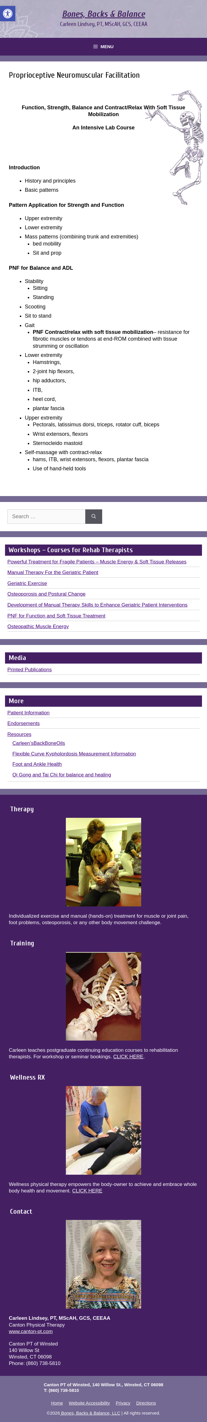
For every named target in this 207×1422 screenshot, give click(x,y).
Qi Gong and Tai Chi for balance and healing (61, 775)
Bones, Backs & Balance (103, 14)
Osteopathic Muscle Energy (38, 626)
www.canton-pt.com (31, 1331)
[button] (7, 13)
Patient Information (28, 713)
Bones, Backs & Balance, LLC (90, 1413)
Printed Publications (29, 669)
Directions (146, 1402)
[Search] (93, 516)
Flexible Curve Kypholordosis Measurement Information (74, 754)
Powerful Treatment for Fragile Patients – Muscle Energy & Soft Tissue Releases (97, 562)
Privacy (123, 1402)
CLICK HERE (128, 1056)
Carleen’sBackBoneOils (38, 743)
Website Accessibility (89, 1402)
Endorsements (23, 723)
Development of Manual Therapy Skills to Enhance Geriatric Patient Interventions (97, 605)
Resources (19, 734)
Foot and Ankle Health (37, 764)
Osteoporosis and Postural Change (46, 594)
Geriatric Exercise (27, 583)
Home (57, 1402)
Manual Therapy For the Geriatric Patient (52, 572)
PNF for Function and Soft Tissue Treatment (56, 616)
